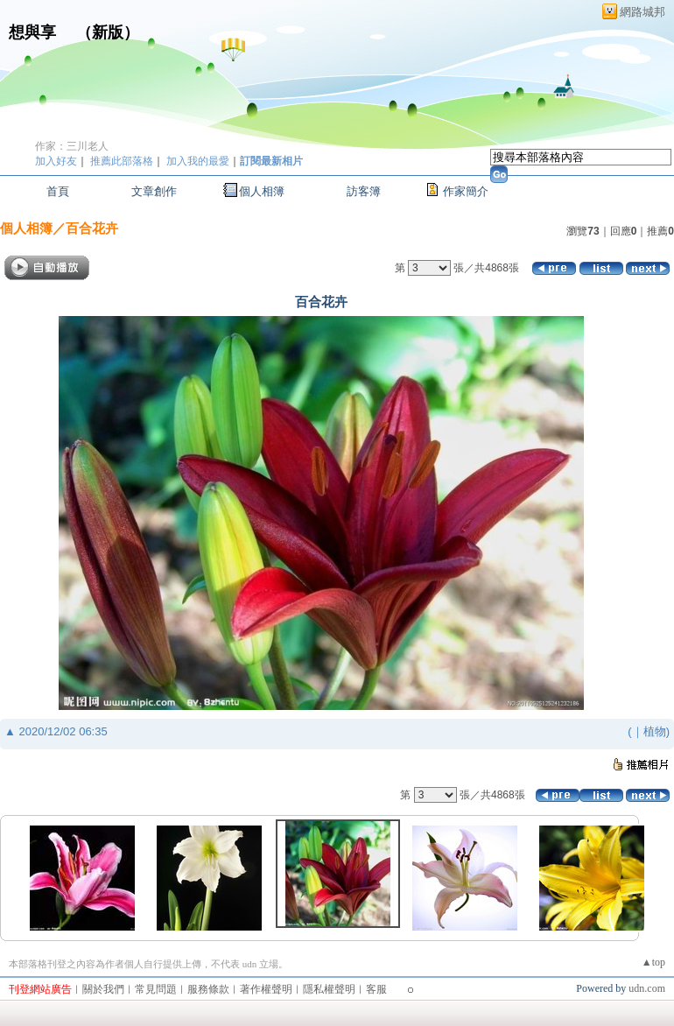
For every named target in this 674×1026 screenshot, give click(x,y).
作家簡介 (465, 191)
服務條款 (208, 989)
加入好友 (56, 161)
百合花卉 (92, 228)
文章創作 (154, 191)
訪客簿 (364, 191)
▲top (653, 962)
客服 (376, 989)
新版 (107, 32)
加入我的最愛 (197, 161)
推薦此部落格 (121, 161)
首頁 (57, 191)
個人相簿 (261, 191)
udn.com (646, 988)
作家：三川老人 (72, 146)
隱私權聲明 (329, 989)
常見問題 (156, 989)
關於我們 (103, 989)
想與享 (34, 32)
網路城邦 (642, 11)
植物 (654, 731)
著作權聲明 (266, 989)
